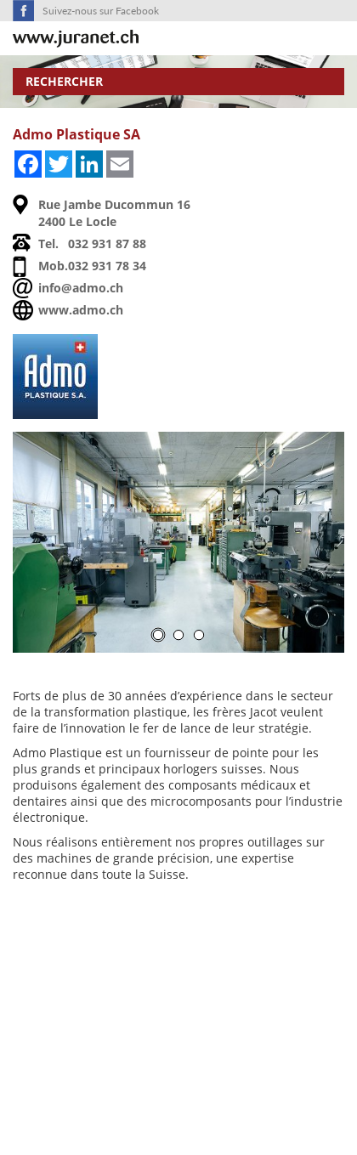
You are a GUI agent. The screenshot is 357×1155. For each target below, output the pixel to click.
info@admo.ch (80, 288)
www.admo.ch (80, 310)
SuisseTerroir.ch (76, 39)
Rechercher (64, 81)
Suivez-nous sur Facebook (100, 10)
